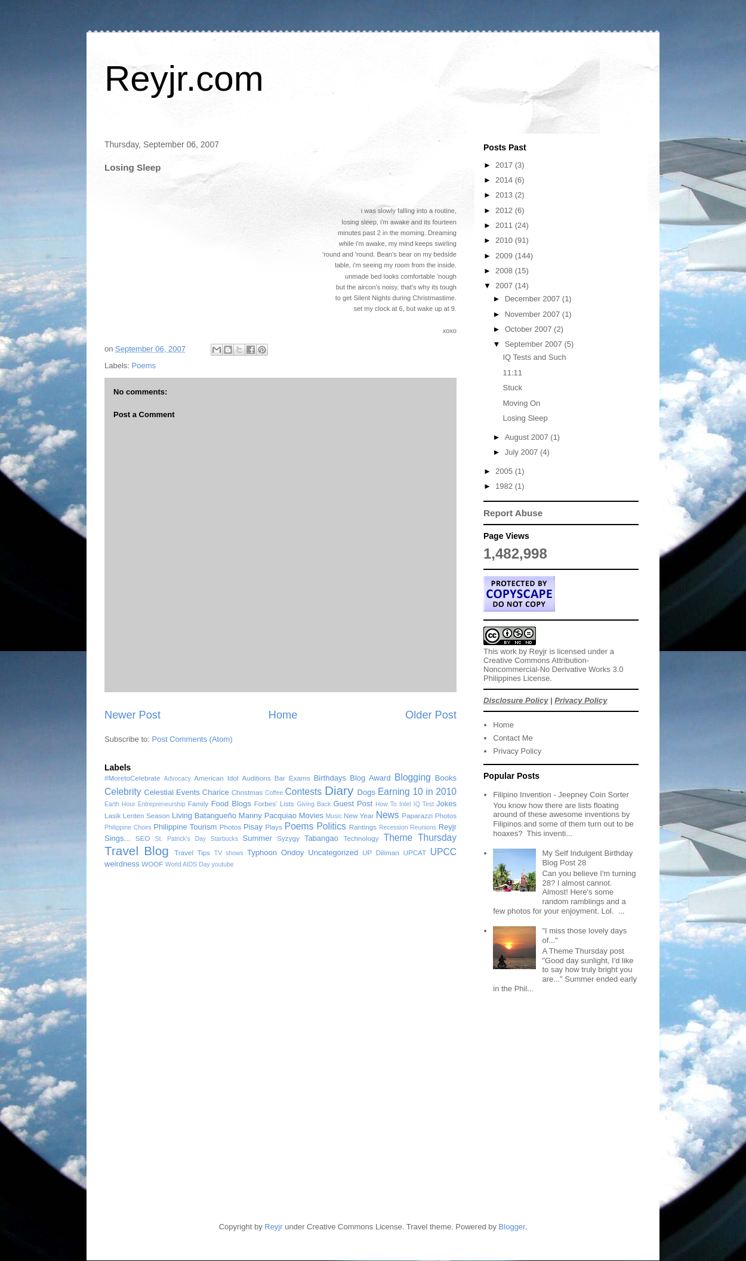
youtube (223, 864)
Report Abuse (512, 513)
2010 (505, 240)
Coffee (274, 793)
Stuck (512, 387)
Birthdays (330, 777)
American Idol (216, 778)
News (387, 815)
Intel (405, 804)
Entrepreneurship (162, 804)
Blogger (512, 1226)
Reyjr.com (184, 78)
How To (386, 804)
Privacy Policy (580, 700)
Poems (144, 365)
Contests (303, 792)
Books (446, 777)
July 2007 (522, 452)
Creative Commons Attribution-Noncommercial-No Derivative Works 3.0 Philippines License (553, 669)
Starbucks (224, 838)
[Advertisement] (506, 1120)
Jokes (446, 803)
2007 (505, 285)
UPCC (443, 852)
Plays (273, 827)
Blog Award (370, 777)
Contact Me (512, 737)
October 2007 (529, 329)
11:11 (512, 372)
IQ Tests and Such (534, 357)
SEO (142, 838)
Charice (215, 792)
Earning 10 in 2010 (417, 792)
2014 (505, 179)
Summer (257, 838)
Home (283, 715)
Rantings (363, 827)
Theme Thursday (420, 838)
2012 (505, 210)
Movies (311, 815)
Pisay (253, 826)
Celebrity (122, 792)
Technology (360, 838)
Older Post (431, 715)
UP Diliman (380, 852)
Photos (230, 827)
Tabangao (321, 838)
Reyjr (538, 651)
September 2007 (535, 344)
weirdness (122, 863)
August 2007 (528, 437)
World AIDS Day (187, 864)
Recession (393, 827)
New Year (359, 815)
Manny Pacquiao (268, 815)
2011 (505, 225)
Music (334, 816)
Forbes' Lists (274, 803)
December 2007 (533, 298)
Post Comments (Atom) (192, 739)
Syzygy (288, 838)
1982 (505, 486)
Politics (331, 826)
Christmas (247, 792)
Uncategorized (333, 852)
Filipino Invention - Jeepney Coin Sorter (561, 794)
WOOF (152, 864)
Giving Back (314, 804)
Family (198, 803)
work (508, 651)
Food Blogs (231, 803)
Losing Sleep (525, 418)
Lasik (112, 815)
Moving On (521, 403)
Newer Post (132, 715)
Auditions (256, 778)
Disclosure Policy (515, 700)
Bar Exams (292, 778)
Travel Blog (136, 851)
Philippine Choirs (128, 827)
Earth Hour (119, 804)
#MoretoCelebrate (132, 778)
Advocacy (177, 778)
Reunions (423, 827)
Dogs (366, 792)
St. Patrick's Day (180, 838)
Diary (339, 790)
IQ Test (424, 804)
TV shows (228, 853)
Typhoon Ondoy (275, 852)
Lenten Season (146, 815)
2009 (505, 255)
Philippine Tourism (185, 826)
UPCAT (414, 852)
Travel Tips (192, 852)
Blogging (412, 777)
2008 (505, 270)
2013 (505, 194)
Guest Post (352, 803)
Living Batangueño (204, 815)
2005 (505, 471)
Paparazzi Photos (429, 815)
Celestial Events (172, 792)
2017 (505, 165)
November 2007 (533, 314)
